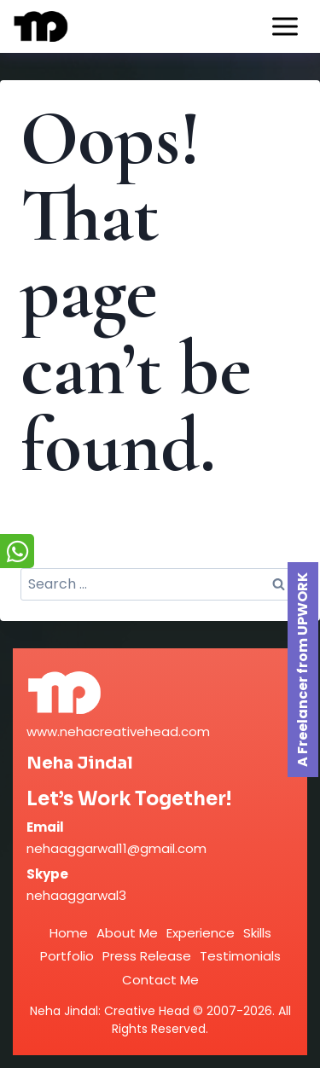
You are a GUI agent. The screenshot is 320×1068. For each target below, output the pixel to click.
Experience (200, 933)
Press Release (146, 956)
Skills (257, 933)
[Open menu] (284, 26)
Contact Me (160, 980)
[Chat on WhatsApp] (17, 551)
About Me (127, 933)
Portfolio (67, 956)
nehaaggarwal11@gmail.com (116, 848)
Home (68, 933)
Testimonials (240, 956)
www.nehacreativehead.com (118, 731)
